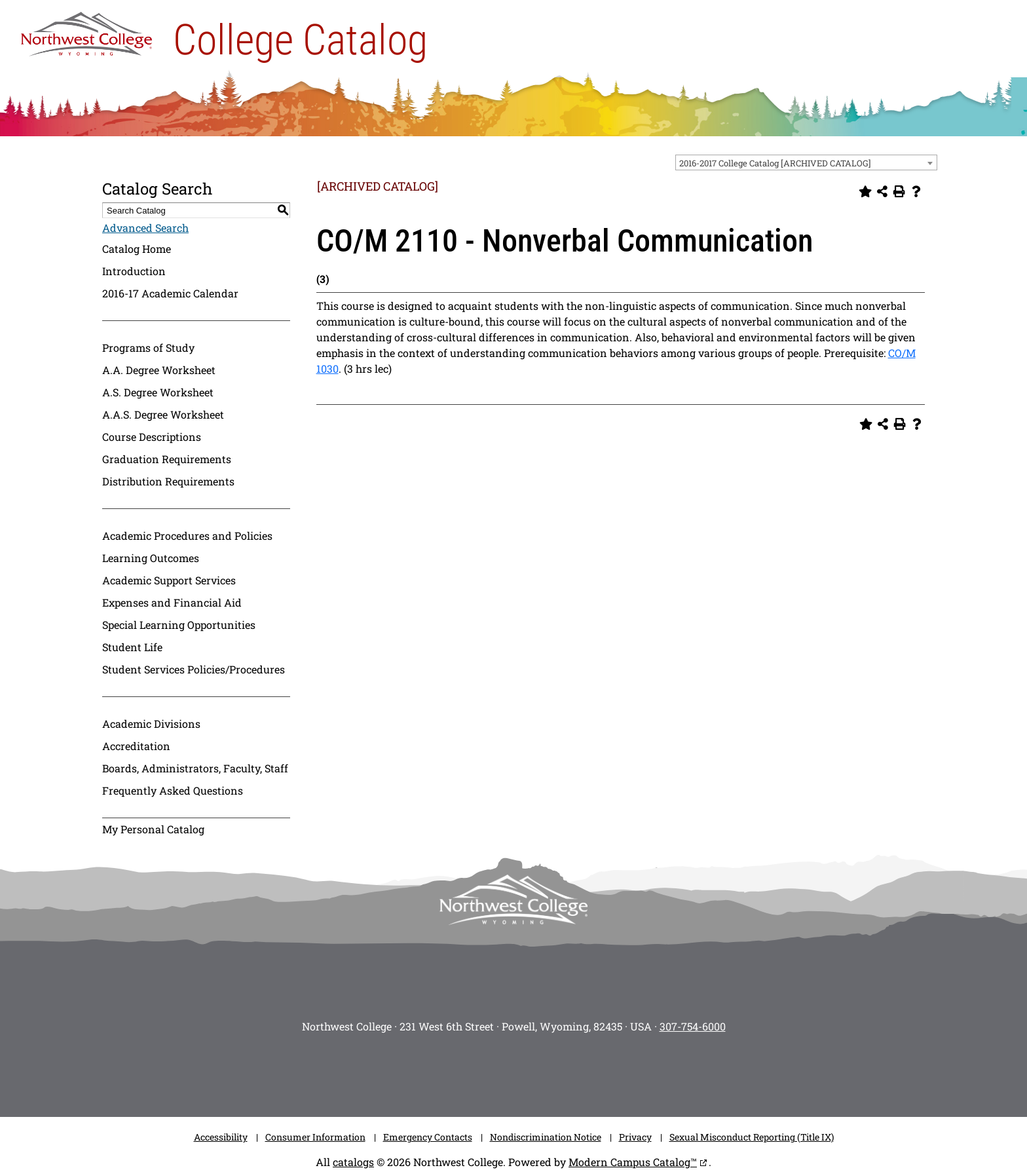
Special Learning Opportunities (178, 625)
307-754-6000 (693, 1026)
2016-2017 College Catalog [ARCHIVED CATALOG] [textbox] (775, 163)
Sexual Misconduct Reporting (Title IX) (751, 1137)
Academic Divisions (151, 723)
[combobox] (806, 162)
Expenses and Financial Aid (172, 602)
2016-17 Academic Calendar (170, 293)
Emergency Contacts (427, 1137)
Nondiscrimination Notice (545, 1137)
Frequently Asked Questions (172, 790)
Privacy (635, 1137)
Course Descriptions (151, 436)
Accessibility (221, 1137)
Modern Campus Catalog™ (633, 1162)
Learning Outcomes (150, 558)
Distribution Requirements (168, 481)
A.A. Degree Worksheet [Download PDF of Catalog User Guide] (158, 370)
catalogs (353, 1162)
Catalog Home (136, 248)
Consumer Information (315, 1137)
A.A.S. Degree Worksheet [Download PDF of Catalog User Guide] (163, 414)
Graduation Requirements (166, 459)
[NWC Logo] (86, 30)
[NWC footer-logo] (513, 900)
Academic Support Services (169, 580)
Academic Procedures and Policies (187, 535)
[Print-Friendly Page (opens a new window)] (899, 191)
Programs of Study (148, 347)
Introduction (134, 271)
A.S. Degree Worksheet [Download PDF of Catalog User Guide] (158, 392)
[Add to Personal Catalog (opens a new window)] (865, 191)
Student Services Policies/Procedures (193, 669)
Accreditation (136, 746)
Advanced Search (145, 228)
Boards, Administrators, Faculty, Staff (195, 768)
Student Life (132, 647)
